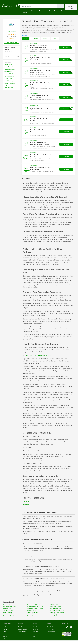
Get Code (65, 47)
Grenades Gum (12, 31)
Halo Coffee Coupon (9, 81)
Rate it (11, 38)
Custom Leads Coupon (56, 608)
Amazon (5, 636)
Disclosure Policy (51, 631)
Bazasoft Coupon (7, 612)
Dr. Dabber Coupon (9, 76)
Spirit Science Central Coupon (35, 608)
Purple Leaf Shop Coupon (10, 615)
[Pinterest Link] (63, 629)
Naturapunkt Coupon (9, 69)
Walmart (5, 629)
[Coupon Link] (48, 47)
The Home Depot (7, 626)
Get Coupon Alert (11, 42)
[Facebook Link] (63, 627)
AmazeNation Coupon (9, 614)
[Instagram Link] (70, 627)
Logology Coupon (31, 610)
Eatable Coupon (8, 64)
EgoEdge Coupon (7, 608)
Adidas (4, 639)
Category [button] (33, 10)
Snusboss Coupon (8, 610)
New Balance (6, 634)
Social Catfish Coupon (33, 614)
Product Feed (21, 626)
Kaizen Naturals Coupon (10, 66)
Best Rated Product (22, 629)
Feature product (25, 11)
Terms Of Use (50, 626)
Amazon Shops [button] (53, 10)
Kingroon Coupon (31, 615)
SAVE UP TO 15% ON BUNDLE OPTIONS (38, 355)
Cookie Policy (50, 634)
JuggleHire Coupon (55, 615)
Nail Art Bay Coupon (55, 606)
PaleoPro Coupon (8, 87)
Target (4, 631)
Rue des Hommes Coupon (57, 610)
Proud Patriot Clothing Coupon (35, 604)
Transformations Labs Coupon (35, 606)
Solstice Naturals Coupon (57, 612)
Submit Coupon (70, 7)
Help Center (35, 631)
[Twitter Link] (67, 627)
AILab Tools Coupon (32, 612)
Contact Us (35, 629)
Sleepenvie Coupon (8, 604)
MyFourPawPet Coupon (9, 606)
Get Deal (66, 120)
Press (34, 634)
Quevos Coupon (8, 71)
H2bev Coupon (8, 78)
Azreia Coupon (54, 614)
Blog (62, 10)
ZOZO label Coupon (55, 604)
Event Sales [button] (42, 10)
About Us (35, 626)
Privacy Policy (50, 629)
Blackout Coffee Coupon (10, 74)
